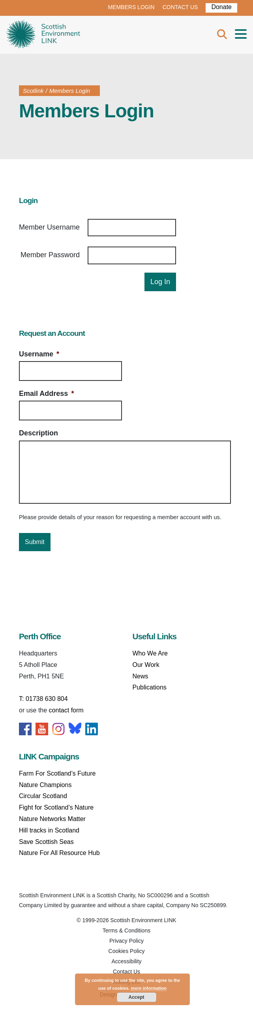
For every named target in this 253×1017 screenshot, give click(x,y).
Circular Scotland (43, 796)
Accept (136, 997)
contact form (66, 710)
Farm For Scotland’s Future (57, 773)
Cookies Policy (127, 951)
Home (43, 35)
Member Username (49, 227)
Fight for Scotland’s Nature (56, 807)
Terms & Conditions (126, 930)
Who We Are (150, 653)
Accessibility (126, 961)
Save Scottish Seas (46, 841)
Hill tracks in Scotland (49, 830)
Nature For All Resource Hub (59, 852)
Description (38, 433)
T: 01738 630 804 (43, 698)
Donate (221, 7)
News (140, 676)
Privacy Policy (126, 941)
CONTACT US (180, 7)
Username (39, 354)
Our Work (146, 664)
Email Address (46, 393)
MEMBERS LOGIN (131, 7)
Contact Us (126, 971)
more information (149, 988)
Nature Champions (45, 785)
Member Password (50, 255)
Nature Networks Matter (52, 818)
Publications (150, 687)
